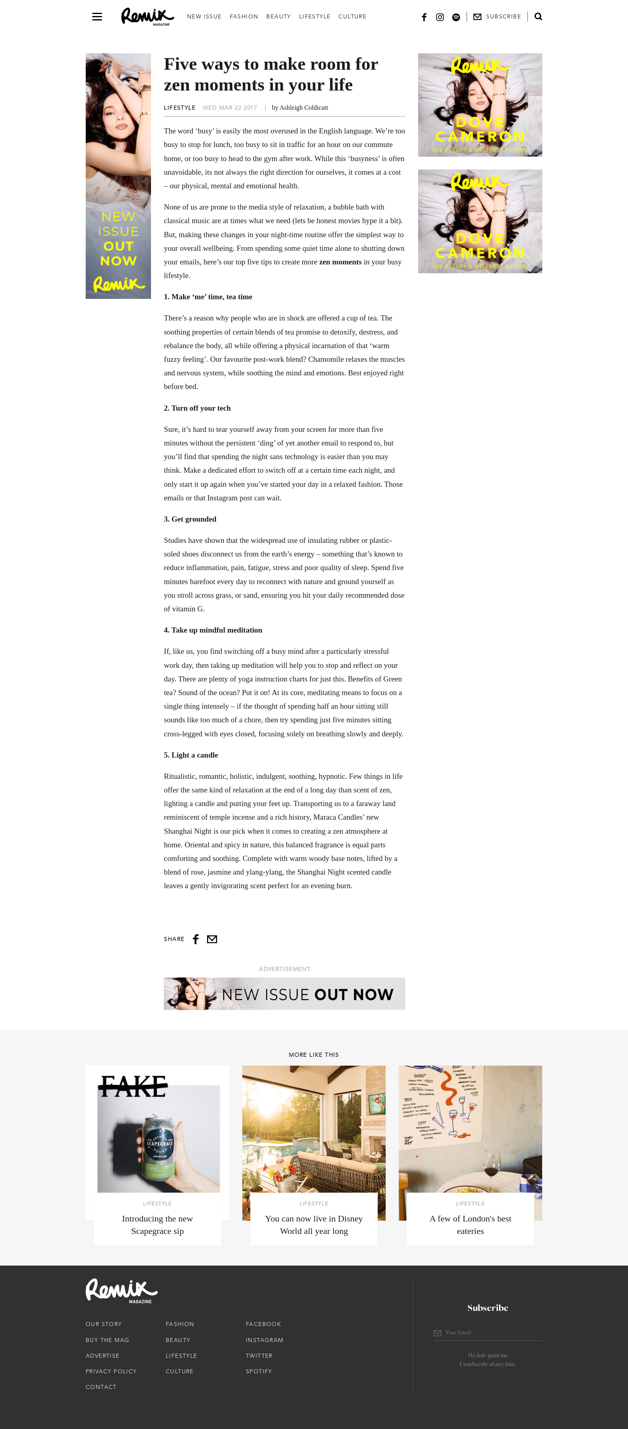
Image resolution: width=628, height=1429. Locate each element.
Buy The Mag (107, 1340)
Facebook (263, 1324)
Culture (352, 16)
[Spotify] (456, 17)
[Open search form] (538, 16)
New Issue (204, 16)
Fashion (244, 16)
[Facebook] (424, 17)
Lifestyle (315, 16)
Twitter (259, 1355)
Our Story (104, 1324)
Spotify (259, 1371)
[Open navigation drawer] (97, 16)
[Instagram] (440, 17)
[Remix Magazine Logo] (147, 17)
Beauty (278, 16)
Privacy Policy (111, 1371)
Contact (101, 1387)
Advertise (103, 1355)
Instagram (265, 1340)
